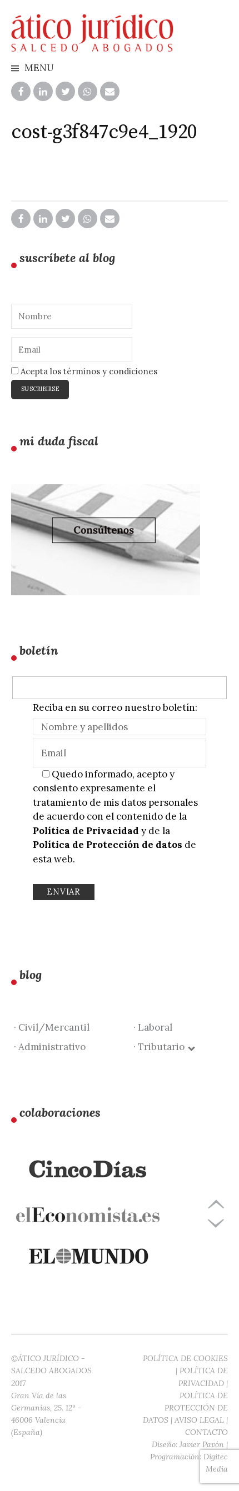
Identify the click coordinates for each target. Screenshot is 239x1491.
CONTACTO (206, 1432)
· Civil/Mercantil (51, 1027)
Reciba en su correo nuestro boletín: (115, 707)
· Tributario (163, 1047)
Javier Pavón (202, 1444)
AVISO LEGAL (199, 1420)
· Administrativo (50, 1047)
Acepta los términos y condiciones (84, 371)
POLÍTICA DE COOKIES (185, 1358)
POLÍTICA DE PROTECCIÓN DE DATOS (185, 1407)
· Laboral (152, 1027)
